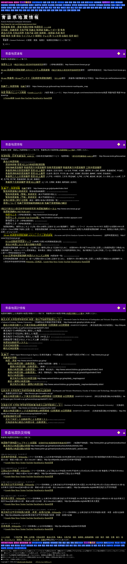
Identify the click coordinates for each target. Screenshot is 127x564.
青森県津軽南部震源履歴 (17, 173)
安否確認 (99, 5)
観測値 (39, 30)
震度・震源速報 (117, 2)
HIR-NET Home (7, 2)
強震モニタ (6, 64)
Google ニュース (34, 92)
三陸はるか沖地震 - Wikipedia (15, 470)
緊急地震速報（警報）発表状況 (21, 194)
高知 (44, 10)
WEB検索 (97, 2)
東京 (58, 8)
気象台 (32, 30)
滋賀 (108, 8)
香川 (36, 10)
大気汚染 (29, 33)
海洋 (62, 33)
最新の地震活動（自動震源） (22, 363)
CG (30, 543)
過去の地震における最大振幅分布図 (23, 244)
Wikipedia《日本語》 (34, 262)
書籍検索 (46, 543)
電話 (43, 545)
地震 (95, 545)
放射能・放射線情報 (86, 537)
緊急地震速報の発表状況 (15, 191)
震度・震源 (16, 27)
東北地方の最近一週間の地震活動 (26, 384)
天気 (78, 2)
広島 (24, 10)
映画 (12, 545)
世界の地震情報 (22, 5)
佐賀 (52, 10)
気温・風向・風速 (118, 5)
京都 (112, 8)
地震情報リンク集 (67, 150)
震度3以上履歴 (38, 170)
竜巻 (62, 30)
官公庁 (23, 545)
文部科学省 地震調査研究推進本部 (53, 443)
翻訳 (64, 543)
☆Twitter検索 (8, 98)
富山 (72, 8)
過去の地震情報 (11, 161)
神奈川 (63, 8)
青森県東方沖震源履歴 (74, 167)
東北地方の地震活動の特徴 (16, 445)
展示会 (17, 545)
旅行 (71, 545)
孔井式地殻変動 (11, 345)
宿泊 (18, 36)
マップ (18, 241)
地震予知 (37, 5)
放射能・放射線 (47, 33)
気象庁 (23, 86)
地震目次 (106, 2)
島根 (16, 10)
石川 (76, 8)
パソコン (60, 2)
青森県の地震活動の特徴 (17, 448)
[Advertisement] (32, 53)
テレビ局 (47, 36)
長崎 (56, 10)
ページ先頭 (5, 537)
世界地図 (61, 545)
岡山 (20, 10)
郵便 (47, 545)
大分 (64, 10)
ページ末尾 (47, 27)
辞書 (60, 543)
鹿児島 (73, 10)
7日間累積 (53, 325)
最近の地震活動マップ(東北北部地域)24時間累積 (27, 396)
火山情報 (51, 5)
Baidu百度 (48, 98)
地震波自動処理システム (15, 342)
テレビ (117, 543)
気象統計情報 (10, 357)
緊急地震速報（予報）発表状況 (21, 197)
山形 (30, 8)
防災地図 (58, 5)
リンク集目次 (25, 2)
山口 (28, 10)
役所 (71, 36)
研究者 (74, 5)
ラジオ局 (56, 36)
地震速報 (5, 27)
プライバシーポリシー (43, 562)
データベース (37, 543)
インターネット (20, 548)
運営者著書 (23, 543)
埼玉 (50, 8)
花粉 (36, 33)
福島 (34, 8)
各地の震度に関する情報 (15, 200)
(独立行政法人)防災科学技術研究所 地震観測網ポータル (29, 208)
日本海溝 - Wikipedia (11, 526)
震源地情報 (11, 164)
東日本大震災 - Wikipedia (13, 498)
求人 (35, 545)
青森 (14, 8)
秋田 (26, 8)
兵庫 (120, 8)
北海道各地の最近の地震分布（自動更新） (26, 422)
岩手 (18, 8)
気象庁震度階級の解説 (56, 203)
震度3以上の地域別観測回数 (31, 164)
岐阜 (92, 8)
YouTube (28, 98)
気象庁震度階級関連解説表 (30, 203)
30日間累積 (63, 325)
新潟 (68, 8)
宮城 (22, 8)
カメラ (3, 548)
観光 (8, 36)
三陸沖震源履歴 (93, 167)
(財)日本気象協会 (79, 156)
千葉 (54, 8)
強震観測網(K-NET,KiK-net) (16, 211)
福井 (80, 8)
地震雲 (44, 5)
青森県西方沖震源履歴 (35, 167)
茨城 (38, 8)
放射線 (3, 8)
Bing (23, 98)
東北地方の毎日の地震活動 (23, 378)
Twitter (60, 262)
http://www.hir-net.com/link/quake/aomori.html (18, 24)
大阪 (116, 8)
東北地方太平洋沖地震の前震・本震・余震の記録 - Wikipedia (31, 512)
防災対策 (92, 5)
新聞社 (38, 36)
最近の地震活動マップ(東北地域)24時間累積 (25, 325)
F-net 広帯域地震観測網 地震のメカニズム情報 (26, 255)
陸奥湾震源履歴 (54, 167)
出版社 (65, 36)
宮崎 (69, 10)
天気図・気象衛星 (10, 30)
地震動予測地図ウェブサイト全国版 (19, 443)
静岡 (96, 8)
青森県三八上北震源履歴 (17, 176)
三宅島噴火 (67, 5)
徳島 (32, 10)
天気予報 (23, 30)
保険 (66, 2)
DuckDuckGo (37, 98)
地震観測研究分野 (12, 416)
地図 (44, 2)
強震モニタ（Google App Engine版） (23, 217)
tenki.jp (90, 156)
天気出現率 (18, 33)
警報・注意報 (29, 537)
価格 (68, 543)
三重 (104, 8)
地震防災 (38, 27)
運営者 (16, 2)
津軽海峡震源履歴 (14, 167)
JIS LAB (58, 78)
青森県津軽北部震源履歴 (17, 170)
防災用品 (107, 5)
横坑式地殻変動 (11, 348)
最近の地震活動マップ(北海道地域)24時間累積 (26, 410)
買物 (74, 2)
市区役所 (29, 545)
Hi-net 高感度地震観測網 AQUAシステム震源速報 (25, 70)
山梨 (84, 8)
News (55, 262)
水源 (57, 33)
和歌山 (7, 10)
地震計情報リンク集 (75, 313)
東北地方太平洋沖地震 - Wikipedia (17, 484)
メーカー (117, 545)
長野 (88, 8)
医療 (70, 2)
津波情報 (4, 5)
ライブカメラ (37, 2)
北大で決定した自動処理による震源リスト (26, 419)
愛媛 (40, 10)
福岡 (48, 10)
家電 (123, 545)
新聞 (2, 545)
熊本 (61, 10)
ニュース (99, 543)
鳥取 (12, 10)
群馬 (46, 8)
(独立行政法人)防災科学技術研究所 (28, 64)
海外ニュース (109, 543)
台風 (82, 2)
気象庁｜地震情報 (10, 86)
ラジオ (123, 543)
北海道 (9, 8)
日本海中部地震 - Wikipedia (14, 457)
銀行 (76, 36)
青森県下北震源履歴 (15, 182)
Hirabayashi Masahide (24, 562)
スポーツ (109, 545)
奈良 (2, 10)
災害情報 (11, 5)
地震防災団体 (83, 5)
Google (17, 98)
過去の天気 (6, 33)
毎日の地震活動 (15, 375)
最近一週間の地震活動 (19, 381)
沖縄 (78, 10)
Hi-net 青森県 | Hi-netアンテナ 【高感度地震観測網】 (27, 78)
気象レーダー (50, 30)
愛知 (100, 8)
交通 (48, 2)
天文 (52, 2)
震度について (10, 203)
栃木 (42, 8)
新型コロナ (89, 2)
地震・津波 (11, 360)
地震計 (31, 5)
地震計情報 (27, 27)
